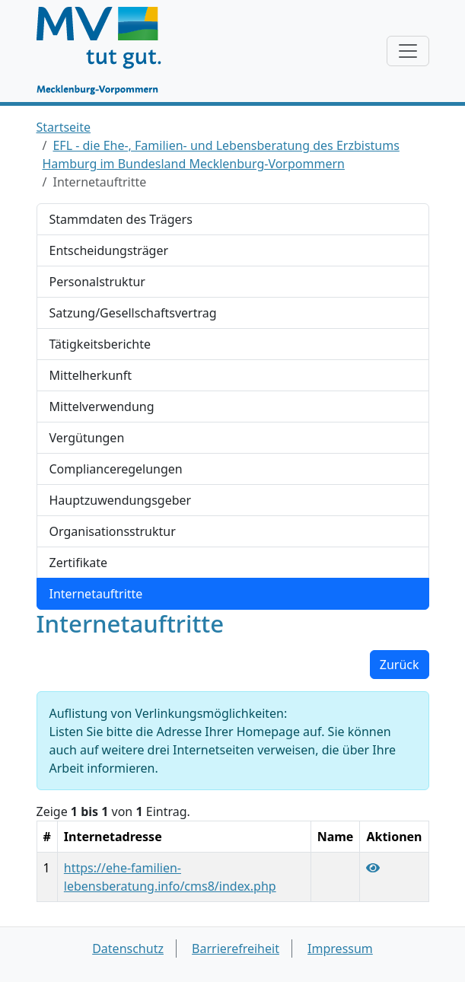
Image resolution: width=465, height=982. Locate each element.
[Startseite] (106, 51)
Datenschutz (128, 948)
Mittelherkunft (90, 375)
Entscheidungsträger (109, 250)
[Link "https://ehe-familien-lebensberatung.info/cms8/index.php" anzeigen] (373, 867)
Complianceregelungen (116, 469)
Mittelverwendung (101, 406)
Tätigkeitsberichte (100, 344)
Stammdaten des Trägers (121, 219)
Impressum (340, 948)
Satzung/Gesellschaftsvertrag (133, 312)
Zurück (399, 664)
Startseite (64, 127)
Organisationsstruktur (112, 531)
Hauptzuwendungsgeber (120, 500)
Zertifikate (78, 562)
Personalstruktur (97, 281)
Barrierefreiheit (235, 948)
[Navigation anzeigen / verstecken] (408, 51)
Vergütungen (87, 437)
